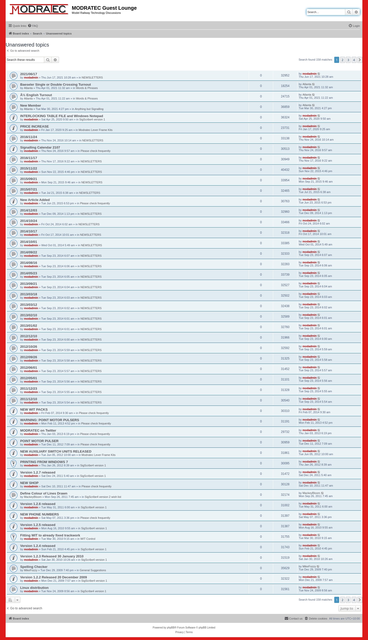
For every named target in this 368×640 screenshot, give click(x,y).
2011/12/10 (28, 399)
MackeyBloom (33, 496)
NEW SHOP (29, 483)
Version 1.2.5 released (37, 525)
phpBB (171, 627)
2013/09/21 (28, 284)
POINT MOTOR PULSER (39, 441)
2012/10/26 (28, 347)
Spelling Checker (34, 567)
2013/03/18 (28, 294)
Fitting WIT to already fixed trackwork (50, 535)
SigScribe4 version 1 (92, 119)
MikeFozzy (31, 570)
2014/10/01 (28, 242)
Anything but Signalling (89, 108)
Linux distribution (34, 588)
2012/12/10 (28, 336)
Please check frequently (95, 150)
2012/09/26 (28, 357)
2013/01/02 (28, 326)
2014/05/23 (28, 273)
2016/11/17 (28, 158)
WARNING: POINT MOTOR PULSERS (49, 420)
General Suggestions (93, 570)
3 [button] (348, 60)
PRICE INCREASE (34, 126)
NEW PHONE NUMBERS (39, 514)
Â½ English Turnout (36, 95)
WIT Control (87, 538)
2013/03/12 (28, 305)
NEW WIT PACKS (34, 409)
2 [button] (342, 60)
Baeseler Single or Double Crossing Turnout (55, 84)
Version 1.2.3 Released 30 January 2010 (52, 556)
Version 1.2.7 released (37, 472)
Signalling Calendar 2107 (40, 147)
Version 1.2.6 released (37, 504)
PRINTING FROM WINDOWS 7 (44, 462)
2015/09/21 (28, 179)
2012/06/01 (28, 367)
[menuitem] (33, 26)
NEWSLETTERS (92, 77)
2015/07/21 (28, 189)
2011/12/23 (28, 388)
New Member (30, 105)
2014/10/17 (28, 231)
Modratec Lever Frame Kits (96, 129)
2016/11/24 (28, 137)
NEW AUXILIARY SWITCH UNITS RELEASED (55, 451)
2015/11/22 (28, 168)
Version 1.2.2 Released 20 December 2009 (53, 577)
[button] (359, 60)
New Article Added (35, 200)
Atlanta (28, 87)
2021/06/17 (28, 74)
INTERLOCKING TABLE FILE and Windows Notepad (61, 116)
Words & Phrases (87, 87)
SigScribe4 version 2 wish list (103, 496)
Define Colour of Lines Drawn (43, 493)
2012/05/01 (28, 378)
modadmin (31, 77)
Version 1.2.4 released (37, 546)
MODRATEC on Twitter (38, 430)
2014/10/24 (28, 221)
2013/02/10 (28, 315)
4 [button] (354, 60)
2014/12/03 (28, 210)
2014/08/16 (28, 263)
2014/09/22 (28, 252)
